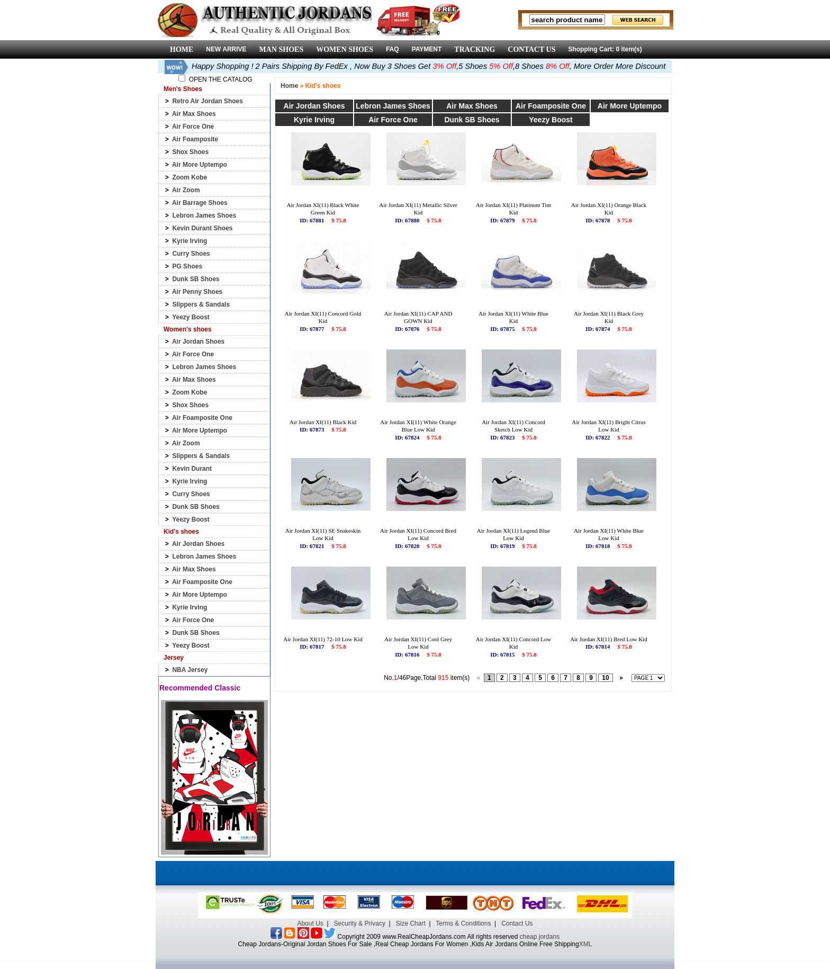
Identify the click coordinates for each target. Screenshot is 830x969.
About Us (310, 923)
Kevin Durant (192, 468)
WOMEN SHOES (344, 49)
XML (585, 944)
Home (289, 85)
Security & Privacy (359, 923)
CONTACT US (531, 49)
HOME (181, 49)
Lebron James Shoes (204, 215)
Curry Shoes (191, 253)
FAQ (392, 49)
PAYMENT (427, 49)
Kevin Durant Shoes (202, 228)
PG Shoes (187, 266)
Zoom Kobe (189, 177)
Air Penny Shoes (197, 291)
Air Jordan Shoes (198, 341)
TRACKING (474, 49)
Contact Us (517, 923)
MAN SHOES (281, 49)
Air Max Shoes (194, 114)
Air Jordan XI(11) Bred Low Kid (608, 639)
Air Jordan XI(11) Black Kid (323, 422)
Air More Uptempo (199, 164)
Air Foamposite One (202, 417)
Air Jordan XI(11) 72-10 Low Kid (323, 639)
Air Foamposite (195, 139)
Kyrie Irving (189, 241)
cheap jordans (540, 936)
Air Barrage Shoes (200, 203)
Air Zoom (186, 190)
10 (605, 677)
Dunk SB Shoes (195, 279)
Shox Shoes (190, 152)
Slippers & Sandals (201, 304)
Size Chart (411, 923)
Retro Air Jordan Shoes (207, 101)
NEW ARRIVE (226, 49)
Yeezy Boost (191, 317)
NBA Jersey (190, 670)
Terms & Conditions (463, 923)
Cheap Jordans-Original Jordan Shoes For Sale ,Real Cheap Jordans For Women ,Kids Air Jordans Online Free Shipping (408, 944)
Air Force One (193, 126)
